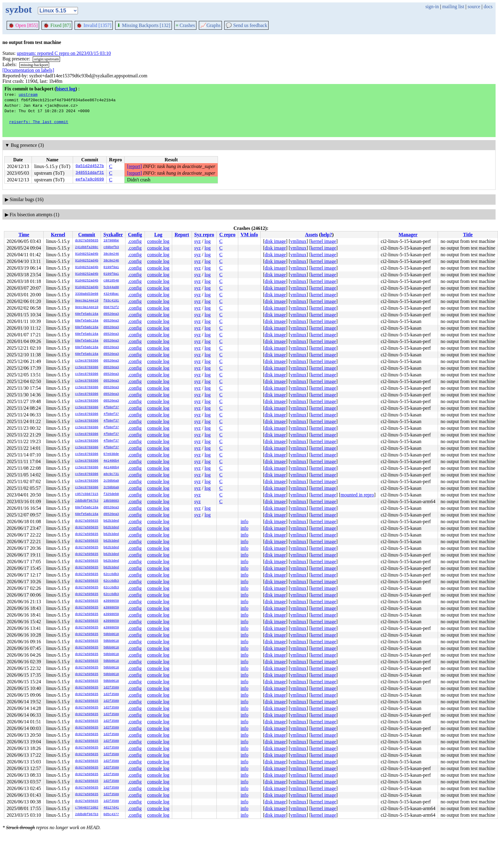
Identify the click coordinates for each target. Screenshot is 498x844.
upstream (27, 94)
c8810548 (111, 281)
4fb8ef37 (111, 407)
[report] (134, 166)
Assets (311, 234)
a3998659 (111, 601)
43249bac (111, 294)
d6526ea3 (111, 314)
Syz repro (204, 234)
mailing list (453, 6)
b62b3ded (111, 521)
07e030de (111, 454)
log (208, 241)
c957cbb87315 (87, 494)
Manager (408, 234)
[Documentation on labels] (28, 70)
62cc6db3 (111, 574)
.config (135, 241)
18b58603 (111, 501)
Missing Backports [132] (143, 25)
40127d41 (111, 808)
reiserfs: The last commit (38, 121)
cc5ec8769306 (87, 361)
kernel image (323, 241)
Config (135, 234)
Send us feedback (246, 25)
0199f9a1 (111, 267)
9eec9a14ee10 (87, 301)
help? (326, 234)
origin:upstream (46, 59)
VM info (249, 234)
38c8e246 (111, 254)
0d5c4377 (111, 814)
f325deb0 (111, 494)
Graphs (210, 25)
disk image (275, 241)
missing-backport (34, 64)
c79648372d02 (87, 808)
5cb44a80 (111, 287)
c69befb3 (111, 247)
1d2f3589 (111, 688)
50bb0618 (111, 634)
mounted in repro (357, 494)
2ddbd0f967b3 (87, 501)
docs (488, 6)
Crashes (185, 25)
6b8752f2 (111, 307)
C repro (227, 234)
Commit (86, 234)
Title (468, 234)
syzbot (18, 9)
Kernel (58, 234)
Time (23, 234)
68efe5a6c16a (87, 314)
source (474, 6)
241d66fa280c (87, 247)
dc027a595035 (87, 241)
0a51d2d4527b (89, 166)
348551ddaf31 (89, 173)
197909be (111, 241)
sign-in (432, 6)
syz (197, 241)
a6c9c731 (111, 474)
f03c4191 (111, 301)
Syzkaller (113, 234)
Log (158, 234)
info (245, 521)
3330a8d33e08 (87, 294)
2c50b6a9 (111, 481)
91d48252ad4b (87, 254)
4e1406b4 (111, 461)
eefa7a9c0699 (89, 180)
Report (182, 234)
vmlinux (298, 241)
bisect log (65, 88)
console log (158, 241)
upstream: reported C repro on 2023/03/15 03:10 (64, 53)
